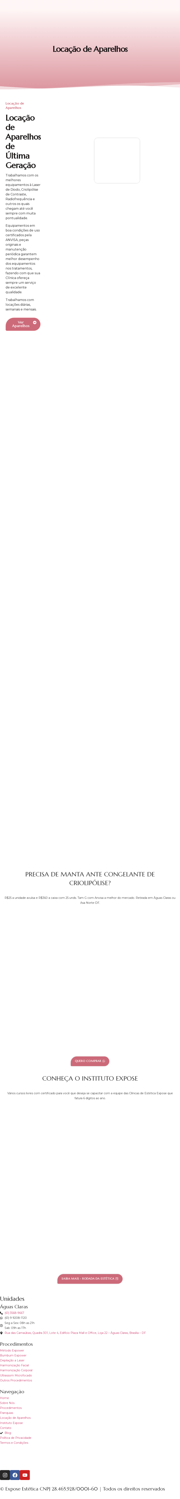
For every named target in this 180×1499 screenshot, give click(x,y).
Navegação (12, 1392)
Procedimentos (16, 1344)
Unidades (12, 1298)
